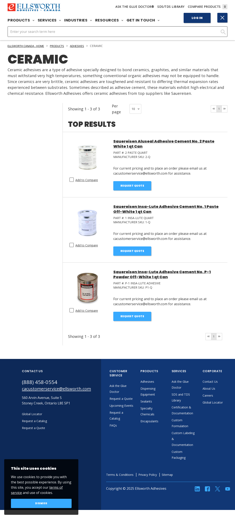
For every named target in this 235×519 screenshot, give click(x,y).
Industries (78, 20)
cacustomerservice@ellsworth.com (62, 392)
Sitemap (186, 478)
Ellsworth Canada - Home (29, 46)
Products (21, 20)
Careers (221, 398)
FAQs (126, 440)
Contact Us (223, 385)
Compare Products (208, 7)
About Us (222, 391)
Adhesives (86, 46)
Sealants (159, 404)
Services (49, 20)
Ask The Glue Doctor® (134, 7)
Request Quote (132, 186)
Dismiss (41, 503)
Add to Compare (86, 180)
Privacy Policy (164, 478)
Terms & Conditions (134, 478)
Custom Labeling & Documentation (196, 442)
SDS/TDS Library (170, 7)
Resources (109, 20)
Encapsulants (163, 424)
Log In (197, 18)
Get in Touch (143, 20)
